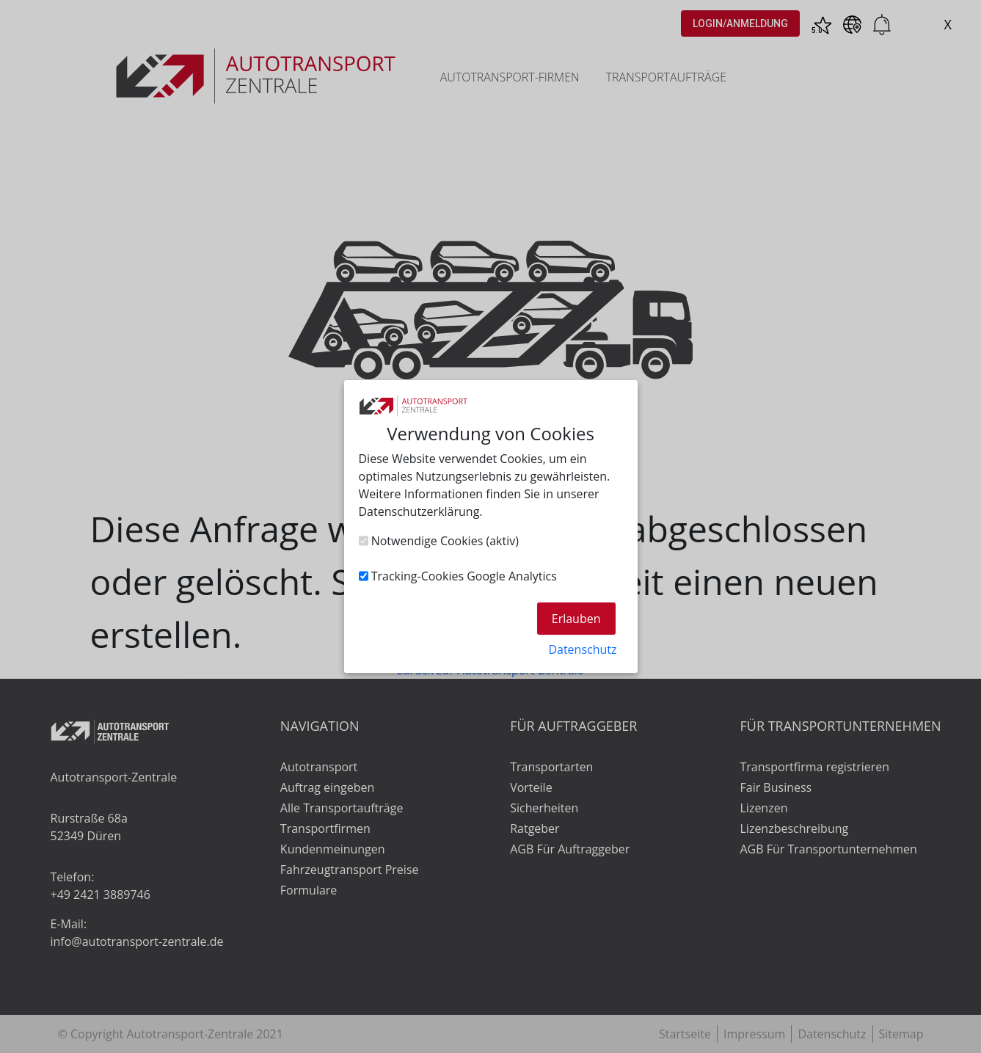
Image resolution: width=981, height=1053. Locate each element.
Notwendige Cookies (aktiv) (439, 541)
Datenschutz (582, 649)
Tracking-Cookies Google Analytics (458, 576)
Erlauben (576, 619)
